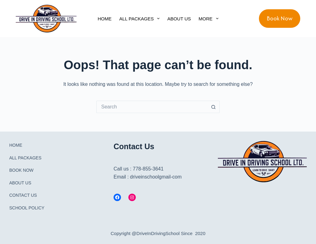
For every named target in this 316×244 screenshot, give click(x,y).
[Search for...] (151, 107)
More (210, 18)
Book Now (280, 18)
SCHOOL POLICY (26, 207)
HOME (104, 18)
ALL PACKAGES (140, 18)
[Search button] (213, 107)
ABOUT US (179, 18)
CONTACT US (23, 195)
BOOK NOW (21, 170)
